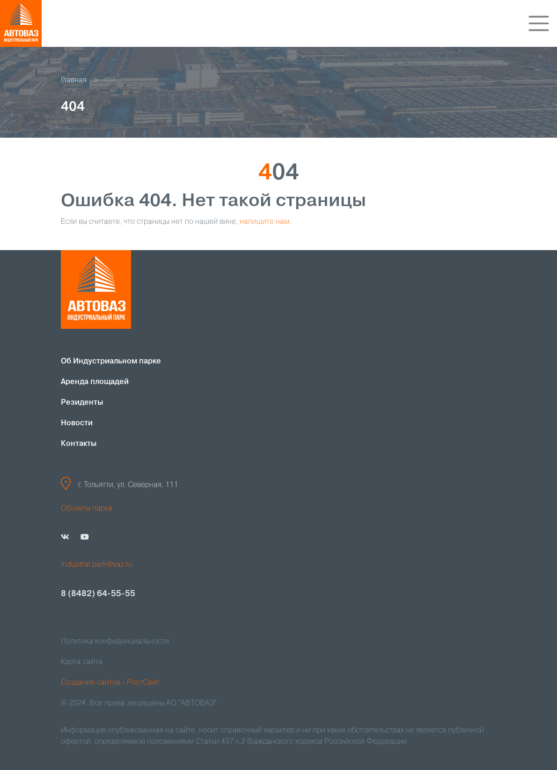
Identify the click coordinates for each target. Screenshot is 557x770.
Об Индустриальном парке (111, 361)
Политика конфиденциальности (115, 641)
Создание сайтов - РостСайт (110, 683)
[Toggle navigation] (538, 23)
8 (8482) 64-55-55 (98, 594)
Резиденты (82, 403)
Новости (77, 423)
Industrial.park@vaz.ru (96, 565)
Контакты (78, 444)
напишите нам (264, 222)
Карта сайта (82, 662)
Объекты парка (86, 508)
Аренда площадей (95, 382)
